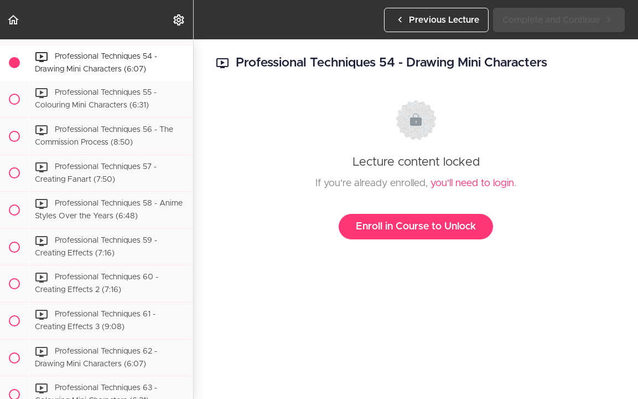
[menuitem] (179, 19)
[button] (14, 19)
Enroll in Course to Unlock (416, 227)
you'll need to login (472, 183)
